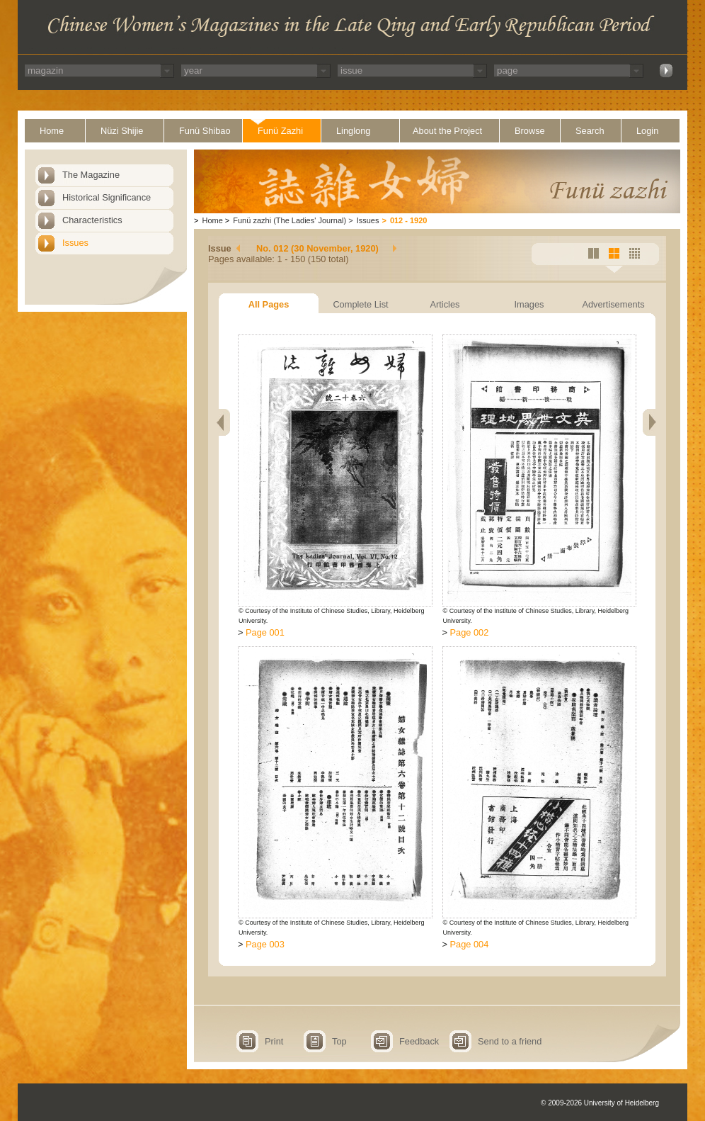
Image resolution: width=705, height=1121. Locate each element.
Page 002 (469, 632)
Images (529, 304)
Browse (530, 130)
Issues (75, 242)
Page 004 (469, 944)
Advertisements (613, 304)
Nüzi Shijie (122, 130)
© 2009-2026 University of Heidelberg (600, 1103)
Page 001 (265, 632)
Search (589, 130)
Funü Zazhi (280, 130)
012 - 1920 (409, 220)
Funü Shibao (205, 130)
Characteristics (92, 220)
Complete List (360, 304)
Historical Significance (106, 197)
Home (52, 130)
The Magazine (91, 174)
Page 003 (265, 944)
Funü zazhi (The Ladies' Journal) (289, 220)
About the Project (447, 130)
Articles (445, 304)
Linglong (353, 130)
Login (647, 130)
